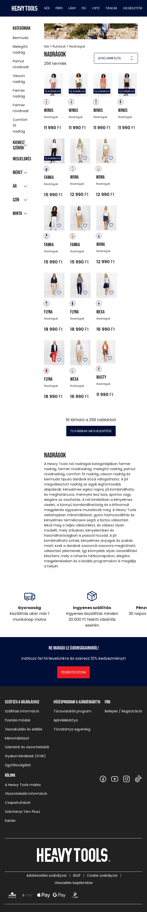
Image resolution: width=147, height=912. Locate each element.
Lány (72, 8)
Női (47, 8)
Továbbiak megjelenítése (91, 431)
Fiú (84, 8)
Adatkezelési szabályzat (46, 875)
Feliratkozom (73, 672)
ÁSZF (77, 875)
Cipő (96, 8)
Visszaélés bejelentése (74, 882)
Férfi (59, 8)
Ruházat (59, 46)
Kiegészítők (133, 8)
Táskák (111, 8)
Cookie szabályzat (102, 875)
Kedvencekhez (84, 158)
